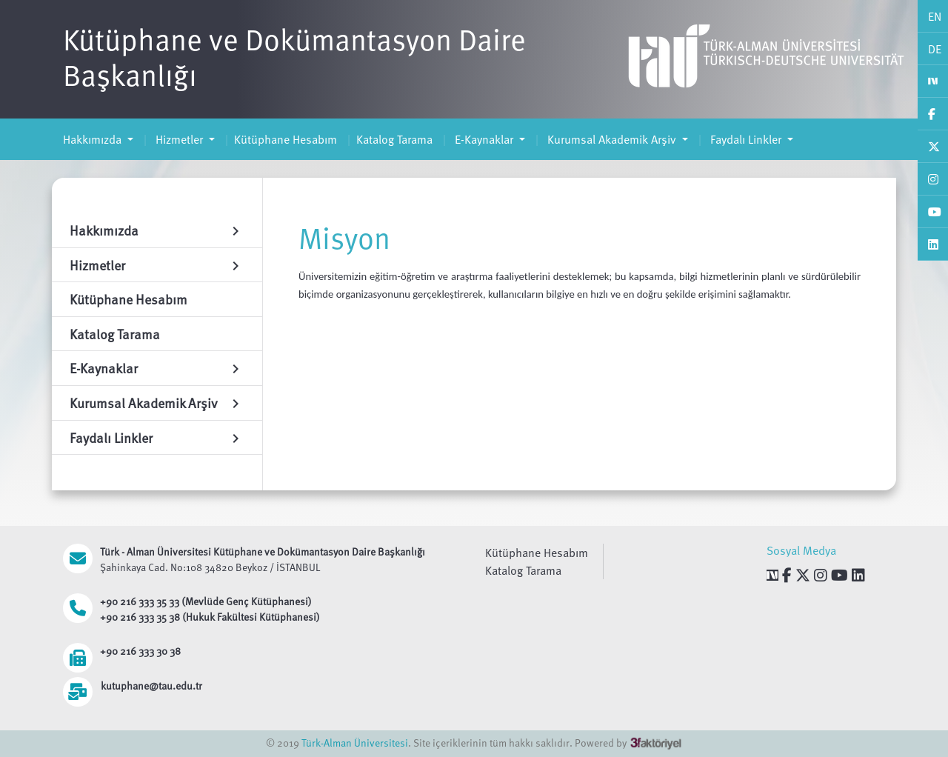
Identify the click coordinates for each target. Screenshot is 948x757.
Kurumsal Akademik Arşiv (611, 139)
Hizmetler (179, 139)
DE (934, 49)
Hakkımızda (93, 139)
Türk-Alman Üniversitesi (354, 742)
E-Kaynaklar (484, 139)
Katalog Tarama (394, 139)
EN (934, 16)
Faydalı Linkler (745, 139)
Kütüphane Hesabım (285, 139)
